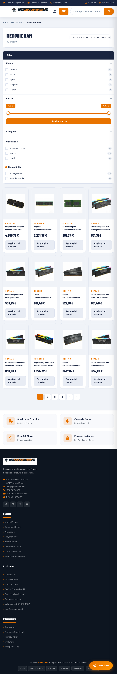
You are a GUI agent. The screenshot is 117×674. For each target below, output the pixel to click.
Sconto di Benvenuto (15, 556)
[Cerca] (109, 11)
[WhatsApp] (20, 504)
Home (5, 22)
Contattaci (10, 574)
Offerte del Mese (13, 546)
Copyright (9, 641)
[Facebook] (6, 504)
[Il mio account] (55, 11)
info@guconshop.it (14, 609)
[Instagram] (13, 504)
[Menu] (6, 11)
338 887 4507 (106, 2)
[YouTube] (27, 504)
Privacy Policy (11, 636)
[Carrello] (63, 11)
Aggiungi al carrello (14, 245)
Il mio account (11, 584)
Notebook (10, 532)
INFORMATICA (17, 22)
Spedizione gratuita (13, 2)
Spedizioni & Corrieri (15, 594)
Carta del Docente (37, 2)
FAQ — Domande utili (15, 589)
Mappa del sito (12, 646)
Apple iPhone (11, 522)
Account (90, 2)
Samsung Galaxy (13, 527)
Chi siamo (9, 627)
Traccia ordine (11, 579)
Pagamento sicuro (13, 599)
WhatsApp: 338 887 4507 (17, 604)
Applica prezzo (59, 121)
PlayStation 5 (11, 536)
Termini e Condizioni (14, 632)
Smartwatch (11, 541)
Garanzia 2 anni (58, 2)
